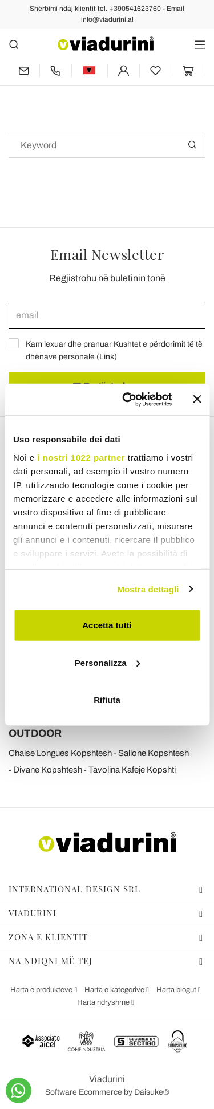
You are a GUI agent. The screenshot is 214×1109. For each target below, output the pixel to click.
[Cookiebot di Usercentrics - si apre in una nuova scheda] (127, 399)
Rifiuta (107, 700)
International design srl (106, 889)
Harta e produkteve (42, 990)
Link (106, 356)
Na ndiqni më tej (106, 960)
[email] (107, 315)
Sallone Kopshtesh (153, 753)
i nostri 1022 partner (81, 457)
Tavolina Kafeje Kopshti (132, 769)
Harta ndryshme (104, 1002)
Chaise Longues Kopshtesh (60, 753)
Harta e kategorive (115, 990)
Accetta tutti (107, 625)
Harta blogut (177, 990)
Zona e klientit (106, 937)
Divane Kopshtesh (47, 769)
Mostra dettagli (148, 589)
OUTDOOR (35, 733)
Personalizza (107, 662)
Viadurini (106, 913)
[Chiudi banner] (197, 399)
